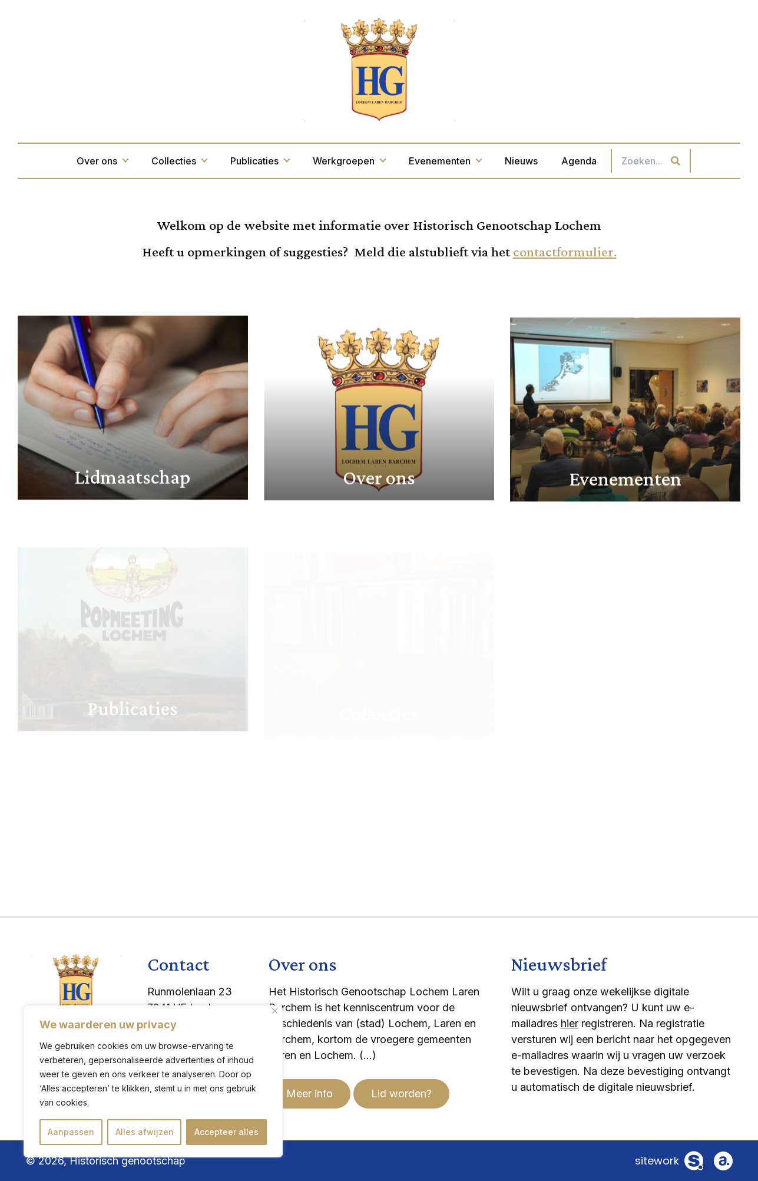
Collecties (179, 161)
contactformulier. (565, 251)
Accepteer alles (226, 1132)
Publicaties (259, 161)
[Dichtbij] (274, 1011)
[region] (153, 1081)
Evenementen (445, 161)
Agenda (579, 161)
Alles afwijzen (144, 1132)
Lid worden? (401, 1093)
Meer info (309, 1093)
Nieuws (521, 161)
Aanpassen (71, 1132)
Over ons (102, 161)
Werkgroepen (349, 161)
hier (569, 1023)
